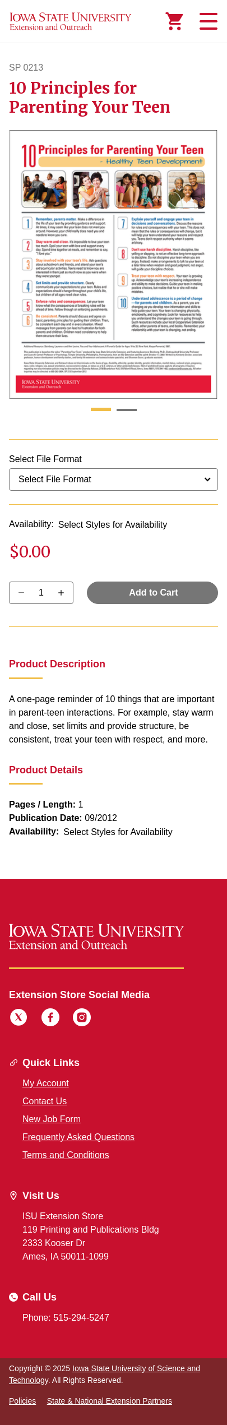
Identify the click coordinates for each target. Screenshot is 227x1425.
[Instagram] (82, 1019)
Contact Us (44, 1101)
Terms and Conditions (65, 1155)
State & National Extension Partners (109, 1400)
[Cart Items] (174, 21)
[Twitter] (18, 1019)
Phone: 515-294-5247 (65, 1317)
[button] (101, 410)
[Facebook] (50, 1019)
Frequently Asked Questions (78, 1137)
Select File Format (45, 459)
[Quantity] (41, 592)
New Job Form (51, 1119)
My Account (45, 1083)
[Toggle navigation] (207, 21)
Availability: (31, 524)
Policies (22, 1400)
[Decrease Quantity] (65, 592)
